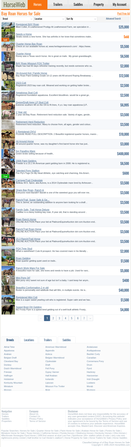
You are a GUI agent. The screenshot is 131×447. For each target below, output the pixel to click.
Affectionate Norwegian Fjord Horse (18, 435)
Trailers (5, 416)
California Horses (49, 433)
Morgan (7, 390)
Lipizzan (49, 383)
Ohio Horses (120, 433)
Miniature (8, 386)
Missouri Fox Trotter (55, 386)
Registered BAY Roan (27, 24)
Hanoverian (92, 375)
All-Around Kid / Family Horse (31, 73)
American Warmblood (55, 347)
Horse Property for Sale (76, 438)
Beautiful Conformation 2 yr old (32, 287)
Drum (89, 365)
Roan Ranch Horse (26, 219)
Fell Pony (50, 368)
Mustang (91, 390)
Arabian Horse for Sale (93, 430)
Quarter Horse (23, 53)
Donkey (7, 365)
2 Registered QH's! (26, 131)
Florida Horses (67, 433)
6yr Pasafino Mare (25, 151)
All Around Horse (25, 141)
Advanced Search (113, 18)
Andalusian (92, 347)
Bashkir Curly (93, 354)
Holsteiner (9, 379)
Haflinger (8, 375)
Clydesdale (50, 361)
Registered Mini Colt (26, 297)
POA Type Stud (24, 248)
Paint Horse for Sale (70, 430)
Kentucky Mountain (13, 383)
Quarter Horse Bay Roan (29, 44)
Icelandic (49, 379)
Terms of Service (37, 421)
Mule (47, 390)
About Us (33, 414)
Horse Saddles (120, 438)
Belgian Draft (10, 357)
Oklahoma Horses (84, 433)
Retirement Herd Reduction (30, 122)
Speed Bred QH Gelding (28, 307)
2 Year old (21, 112)
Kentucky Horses (103, 433)
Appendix (50, 350)
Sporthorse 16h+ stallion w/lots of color (91, 435)
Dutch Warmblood (12, 368)
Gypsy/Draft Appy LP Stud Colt (32, 102)
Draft (47, 365)
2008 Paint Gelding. (26, 161)
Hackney (91, 372)
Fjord (89, 368)
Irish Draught (93, 379)
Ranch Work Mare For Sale (30, 268)
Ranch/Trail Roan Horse (28, 229)
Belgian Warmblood (55, 357)
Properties (7, 421)
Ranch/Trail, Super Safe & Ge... (32, 200)
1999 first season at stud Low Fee (54, 435)
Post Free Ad (123, 13)
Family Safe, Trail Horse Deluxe (32, 209)
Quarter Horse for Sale (48, 430)
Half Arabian (51, 375)
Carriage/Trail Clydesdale (29, 180)
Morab (90, 386)
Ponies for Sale (112, 430)
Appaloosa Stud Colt (27, 92)
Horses (5, 414)
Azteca (48, 354)
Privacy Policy (36, 419)
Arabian (8, 354)
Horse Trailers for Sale (100, 438)
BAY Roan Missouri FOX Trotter (32, 63)
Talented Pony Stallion (27, 170)
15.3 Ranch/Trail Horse (28, 239)
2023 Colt (21, 83)
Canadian (91, 357)
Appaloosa (9, 350)
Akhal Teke (9, 347)
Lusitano (91, 383)
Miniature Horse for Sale (13, 433)
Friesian (8, 372)
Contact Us (34, 416)
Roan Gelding (23, 258)
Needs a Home (24, 34)
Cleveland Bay (11, 361)
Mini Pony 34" (23, 278)
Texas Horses (33, 433)
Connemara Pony (95, 361)
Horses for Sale (27, 430)
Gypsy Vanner (52, 372)
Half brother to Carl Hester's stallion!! (45, 438)
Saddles (6, 419)
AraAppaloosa (93, 350)
